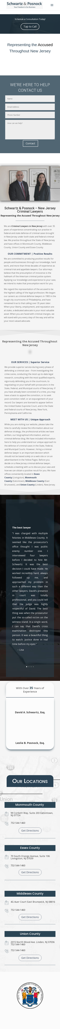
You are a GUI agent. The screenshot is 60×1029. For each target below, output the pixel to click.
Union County (28, 455)
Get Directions (30, 830)
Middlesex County (33, 453)
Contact (30, 143)
